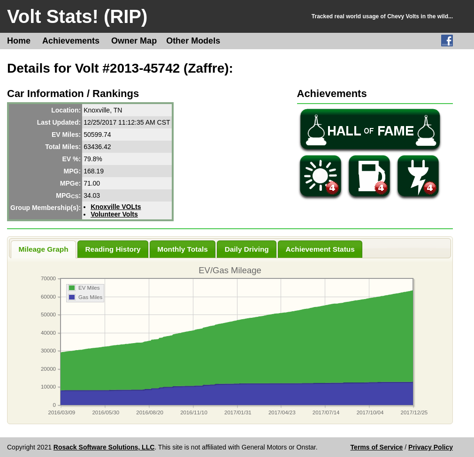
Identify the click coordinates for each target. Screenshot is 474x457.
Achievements (70, 40)
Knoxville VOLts (116, 206)
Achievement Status (320, 249)
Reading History (112, 249)
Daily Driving (247, 249)
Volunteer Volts (114, 214)
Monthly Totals (182, 249)
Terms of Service (377, 447)
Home (19, 40)
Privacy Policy (430, 447)
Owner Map (134, 40)
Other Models (193, 40)
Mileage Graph (44, 249)
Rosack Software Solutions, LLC (104, 447)
